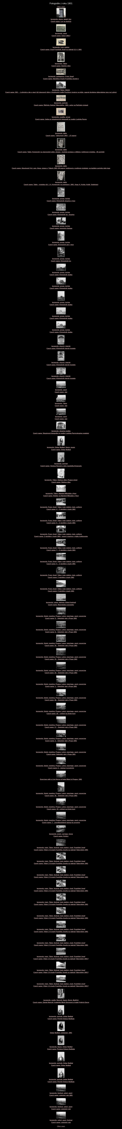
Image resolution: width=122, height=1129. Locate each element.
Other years (61, 7)
